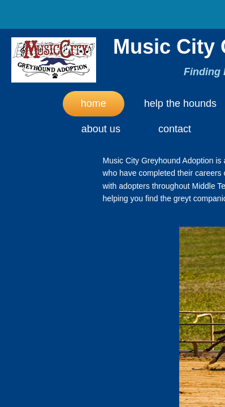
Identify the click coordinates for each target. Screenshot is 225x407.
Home (93, 103)
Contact (174, 129)
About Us (100, 129)
